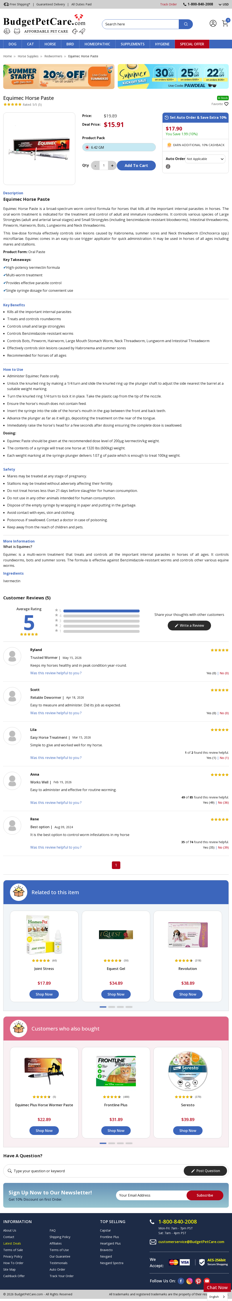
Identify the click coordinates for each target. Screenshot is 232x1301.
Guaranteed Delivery (50, 4)
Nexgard (106, 1256)
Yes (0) (211, 673)
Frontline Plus (109, 1237)
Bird (70, 44)
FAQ (53, 1230)
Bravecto (106, 1250)
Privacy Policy (12, 1256)
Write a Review (189, 625)
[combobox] (217, 1297)
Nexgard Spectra (111, 1263)
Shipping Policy (60, 1237)
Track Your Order (62, 1276)
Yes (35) (209, 847)
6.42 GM (119, 147)
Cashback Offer (14, 1276)
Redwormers (53, 56)
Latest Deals (12, 1243)
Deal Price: (91, 124)
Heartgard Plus (110, 1243)
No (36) (223, 802)
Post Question (205, 1170)
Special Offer (192, 44)
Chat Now (217, 1287)
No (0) (224, 673)
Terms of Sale (13, 1250)
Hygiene (162, 44)
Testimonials (59, 1263)
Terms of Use (59, 1250)
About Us (9, 1230)
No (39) (223, 847)
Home (7, 56)
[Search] (186, 24)
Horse (50, 44)
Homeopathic (97, 44)
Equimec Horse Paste (83, 56)
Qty (85, 165)
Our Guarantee (60, 1256)
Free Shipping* (16, 4)
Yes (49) (209, 802)
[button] (103, 1006)
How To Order (13, 1263)
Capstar (105, 1230)
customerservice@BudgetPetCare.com (191, 1241)
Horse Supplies (28, 56)
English (214, 1297)
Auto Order (57, 1269)
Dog (12, 44)
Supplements (133, 44)
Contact (8, 1237)
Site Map (9, 1269)
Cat (30, 44)
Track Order (168, 4)
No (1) (224, 758)
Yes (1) (211, 758)
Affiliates (56, 1243)
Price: (87, 115)
